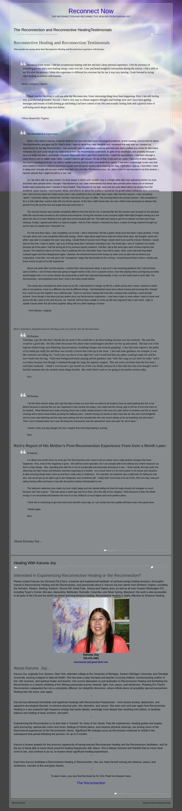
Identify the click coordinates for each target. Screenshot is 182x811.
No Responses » (160, 34)
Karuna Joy (31, 541)
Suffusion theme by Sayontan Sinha (157, 803)
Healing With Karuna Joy (35, 563)
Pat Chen (21, 34)
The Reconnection (50, 34)
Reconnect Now (91, 11)
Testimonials (148, 550)
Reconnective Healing (34, 34)
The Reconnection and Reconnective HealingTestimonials (63, 30)
